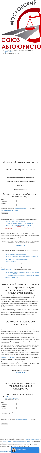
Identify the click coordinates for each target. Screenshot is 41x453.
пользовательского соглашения (9, 210)
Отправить (5, 213)
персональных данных (21, 208)
